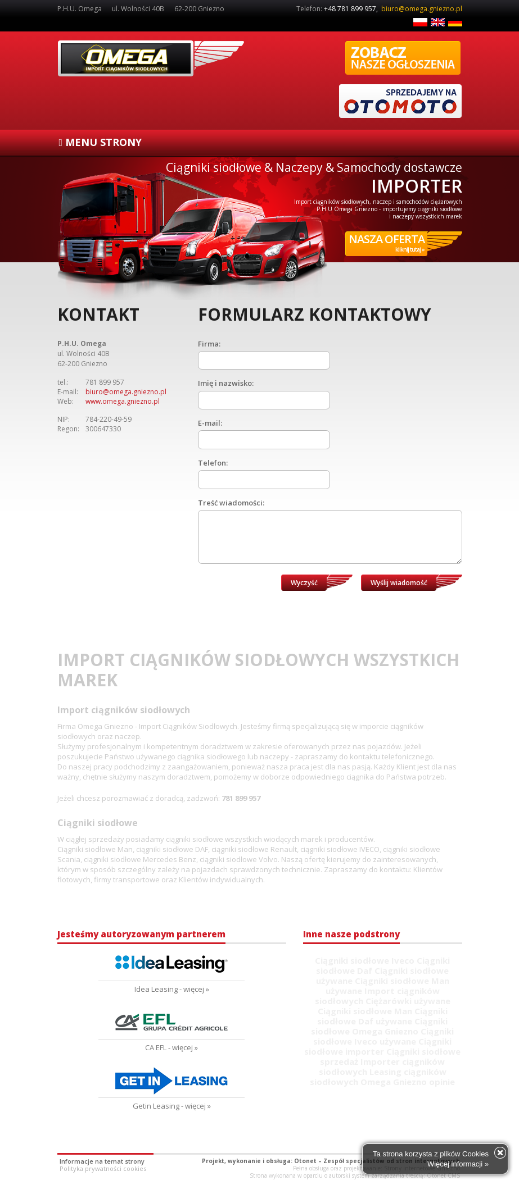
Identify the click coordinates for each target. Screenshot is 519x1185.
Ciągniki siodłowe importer (378, 1046)
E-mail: (210, 423)
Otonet (305, 1161)
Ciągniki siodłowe (151, 58)
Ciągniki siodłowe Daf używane (382, 1016)
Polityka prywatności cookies (103, 1168)
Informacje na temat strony (102, 1161)
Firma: (209, 344)
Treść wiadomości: (231, 503)
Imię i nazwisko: (226, 383)
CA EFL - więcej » (171, 1047)
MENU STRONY (100, 142)
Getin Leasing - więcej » (172, 1106)
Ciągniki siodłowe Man (365, 1011)
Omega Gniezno (385, 1031)
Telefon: (213, 463)
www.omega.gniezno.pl (122, 401)
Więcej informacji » (458, 1164)
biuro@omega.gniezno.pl (421, 8)
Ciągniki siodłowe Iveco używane (383, 1036)
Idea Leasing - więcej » (171, 989)
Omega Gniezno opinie (407, 1081)
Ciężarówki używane (407, 1000)
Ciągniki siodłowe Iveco (364, 960)
